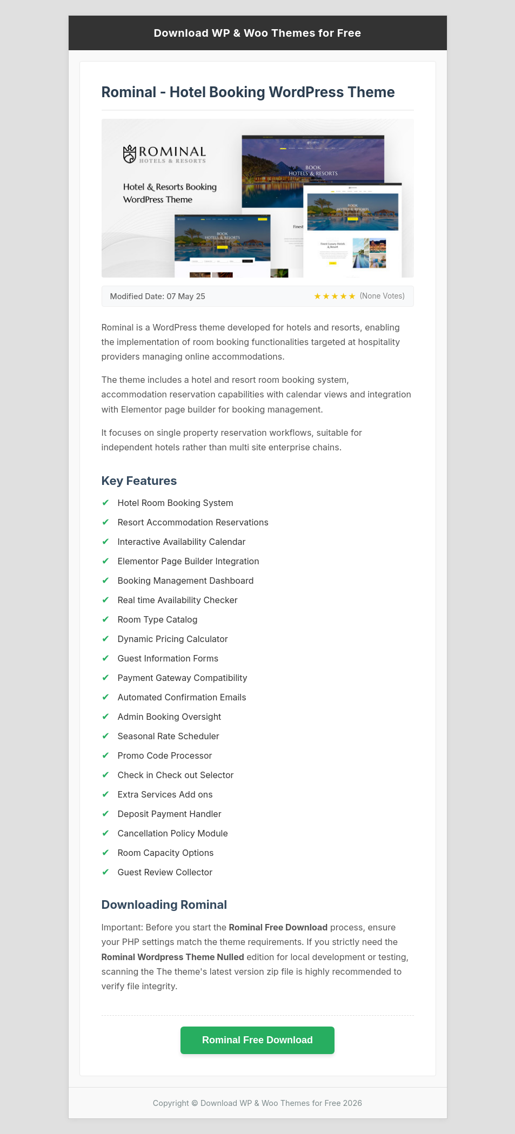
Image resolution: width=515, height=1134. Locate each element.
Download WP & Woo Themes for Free (257, 32)
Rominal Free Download (257, 1040)
